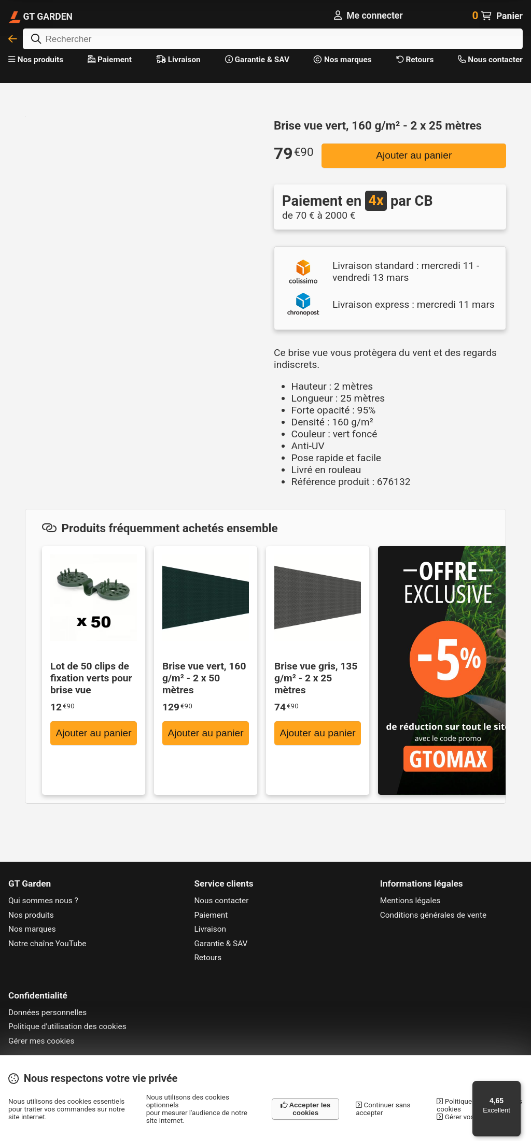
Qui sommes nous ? (43, 900)
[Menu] (514, 1087)
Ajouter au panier (414, 155)
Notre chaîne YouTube (47, 943)
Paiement (110, 59)
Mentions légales (410, 900)
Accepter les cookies (305, 1109)
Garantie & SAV (257, 59)
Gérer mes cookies (41, 1041)
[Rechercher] (273, 38)
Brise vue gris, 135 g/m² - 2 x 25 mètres (315, 678)
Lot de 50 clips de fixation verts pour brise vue (91, 678)
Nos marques (343, 59)
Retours (415, 59)
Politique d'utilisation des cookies (67, 1026)
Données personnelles (47, 1012)
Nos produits (35, 59)
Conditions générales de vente (433, 915)
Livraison (178, 59)
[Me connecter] (368, 15)
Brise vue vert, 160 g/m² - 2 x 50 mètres (204, 678)
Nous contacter (490, 59)
